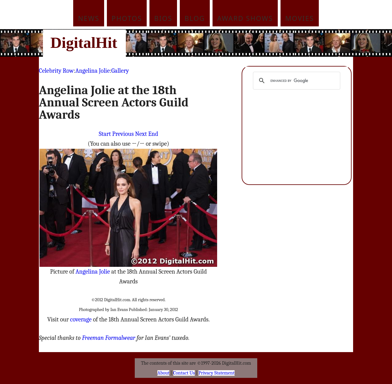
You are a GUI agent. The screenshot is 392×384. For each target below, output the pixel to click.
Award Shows (245, 18)
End (153, 133)
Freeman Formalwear (108, 337)
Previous (123, 133)
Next (141, 133)
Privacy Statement (216, 373)
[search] (295, 80)
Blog (195, 18)
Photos (126, 18)
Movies (299, 18)
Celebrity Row (56, 70)
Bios (163, 18)
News (89, 18)
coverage (81, 319)
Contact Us (184, 373)
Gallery (120, 70)
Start (105, 133)
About (163, 373)
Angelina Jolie (92, 70)
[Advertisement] (237, 43)
